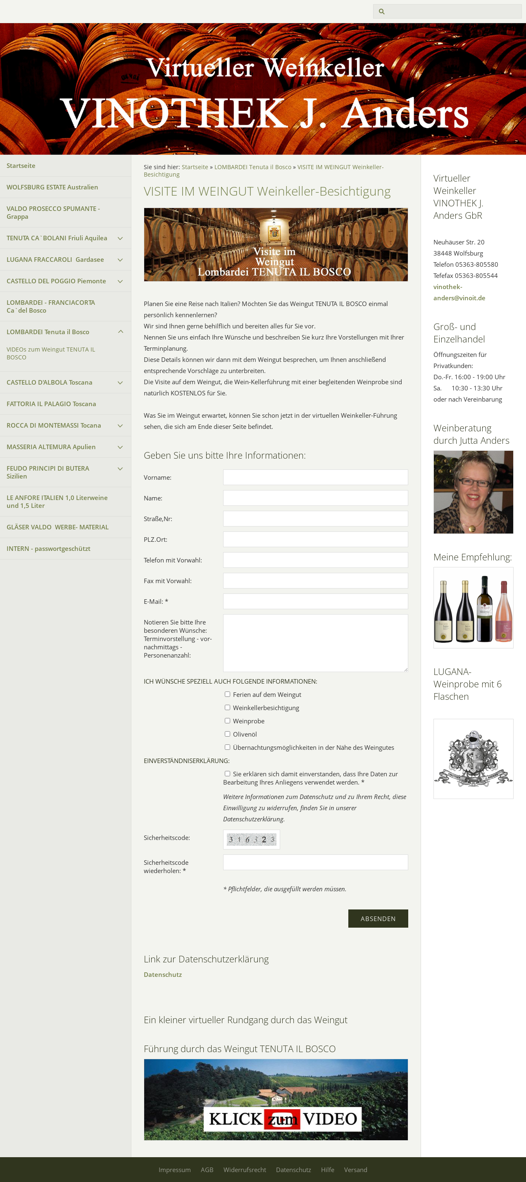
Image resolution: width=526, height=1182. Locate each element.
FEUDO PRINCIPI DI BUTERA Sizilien (48, 472)
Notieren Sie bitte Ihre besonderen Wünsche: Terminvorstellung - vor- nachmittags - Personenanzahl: (178, 638)
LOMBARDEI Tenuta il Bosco (48, 332)
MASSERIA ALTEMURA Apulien (51, 447)
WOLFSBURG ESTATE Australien (52, 187)
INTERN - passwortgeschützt (48, 548)
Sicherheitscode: (167, 837)
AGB (207, 1169)
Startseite (21, 165)
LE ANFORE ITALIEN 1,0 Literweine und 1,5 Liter (57, 501)
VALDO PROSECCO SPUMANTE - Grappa (53, 212)
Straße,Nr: (158, 518)
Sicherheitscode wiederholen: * (166, 866)
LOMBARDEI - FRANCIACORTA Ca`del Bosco (51, 306)
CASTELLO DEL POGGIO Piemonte (56, 281)
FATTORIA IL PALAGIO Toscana (51, 404)
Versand (355, 1169)
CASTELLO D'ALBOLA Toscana (50, 382)
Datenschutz (163, 974)
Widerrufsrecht (245, 1169)
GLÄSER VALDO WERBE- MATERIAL (58, 527)
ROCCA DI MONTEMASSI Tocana (54, 425)
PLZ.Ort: (155, 539)
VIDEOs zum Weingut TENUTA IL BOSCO (51, 353)
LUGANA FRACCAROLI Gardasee (55, 259)
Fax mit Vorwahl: (168, 581)
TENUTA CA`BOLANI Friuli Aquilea (57, 238)
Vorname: (157, 477)
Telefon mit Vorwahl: (173, 560)
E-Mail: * (156, 601)
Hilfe (327, 1169)
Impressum (175, 1169)
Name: (153, 498)
